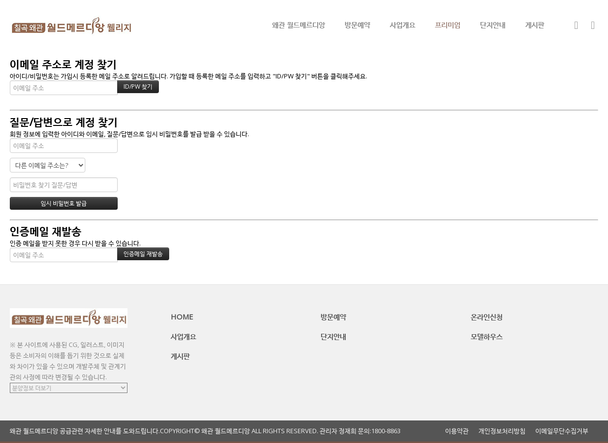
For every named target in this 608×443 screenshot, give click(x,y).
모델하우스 (487, 336)
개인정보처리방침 (502, 431)
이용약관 (457, 431)
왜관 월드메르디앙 (298, 24)
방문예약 (357, 24)
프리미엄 (447, 24)
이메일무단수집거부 (561, 431)
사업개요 (402, 24)
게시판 (534, 24)
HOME (182, 316)
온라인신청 (487, 316)
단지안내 (493, 24)
